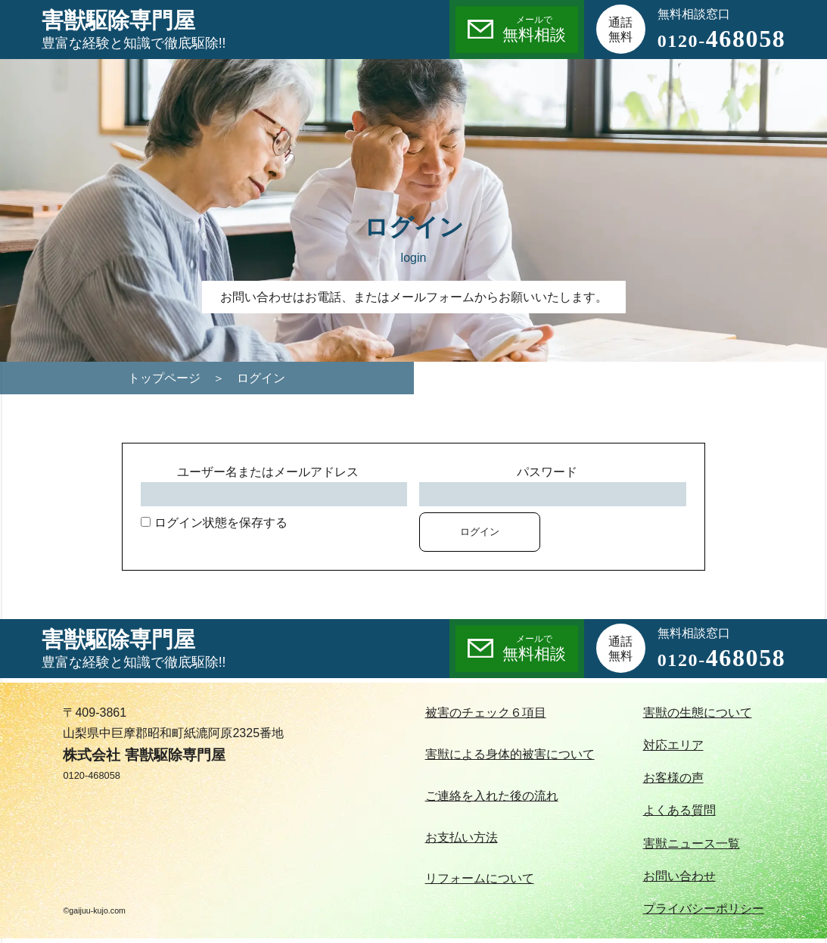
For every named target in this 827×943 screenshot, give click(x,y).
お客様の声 (673, 777)
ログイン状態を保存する (214, 522)
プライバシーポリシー (703, 908)
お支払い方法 (461, 837)
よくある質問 (679, 810)
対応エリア (673, 745)
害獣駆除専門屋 (134, 30)
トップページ (164, 378)
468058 (722, 38)
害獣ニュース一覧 (691, 843)
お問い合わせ (679, 876)
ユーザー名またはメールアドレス (268, 471)
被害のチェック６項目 (485, 712)
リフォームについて (479, 878)
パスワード (547, 471)
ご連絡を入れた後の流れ (491, 795)
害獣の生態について (697, 712)
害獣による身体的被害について (510, 754)
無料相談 (534, 28)
